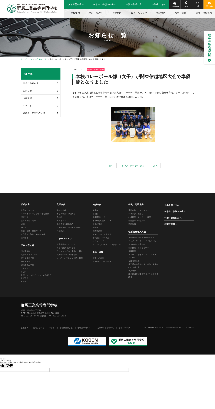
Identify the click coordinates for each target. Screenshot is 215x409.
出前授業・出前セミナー (138, 248)
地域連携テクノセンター (138, 210)
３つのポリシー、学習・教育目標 (35, 214)
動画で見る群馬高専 (65, 224)
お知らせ (27, 90)
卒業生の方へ (159, 4)
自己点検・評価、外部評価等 (33, 234)
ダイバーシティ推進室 (102, 234)
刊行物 (24, 227)
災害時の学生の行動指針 (67, 255)
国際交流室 (97, 231)
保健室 (95, 227)
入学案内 (116, 13)
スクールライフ (139, 13)
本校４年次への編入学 (66, 214)
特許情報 (132, 224)
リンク (52, 328)
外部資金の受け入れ (136, 221)
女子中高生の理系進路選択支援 (141, 237)
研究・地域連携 (204, 13)
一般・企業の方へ (135, 4)
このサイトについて (105, 328)
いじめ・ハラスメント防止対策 (70, 258)
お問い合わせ (209, 4)
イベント (27, 105)
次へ (155, 165)
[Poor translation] (9, 365)
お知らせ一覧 (40, 59)
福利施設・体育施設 (101, 238)
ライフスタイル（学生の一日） (70, 251)
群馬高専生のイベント (66, 244)
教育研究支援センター (102, 221)
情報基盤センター (100, 217)
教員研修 (132, 271)
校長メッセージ (27, 210)
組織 (23, 224)
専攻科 (59, 217)
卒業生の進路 (98, 258)
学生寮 (95, 210)
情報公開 (24, 217)
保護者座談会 (134, 261)
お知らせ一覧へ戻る (133, 165)
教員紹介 (24, 281)
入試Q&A (60, 231)
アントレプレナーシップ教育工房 (107, 245)
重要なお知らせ (30, 83)
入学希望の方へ (76, 4)
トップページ (26, 59)
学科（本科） (62, 210)
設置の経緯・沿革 (28, 221)
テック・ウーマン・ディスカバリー (143, 241)
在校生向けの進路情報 (102, 261)
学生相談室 (97, 224)
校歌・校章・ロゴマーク (31, 231)
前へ (111, 165)
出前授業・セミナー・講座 (139, 217)
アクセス (186, 4)
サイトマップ (124, 328)
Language (175, 4)
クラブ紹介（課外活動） (67, 248)
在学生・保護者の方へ (104, 4)
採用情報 (24, 238)
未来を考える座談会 (136, 244)
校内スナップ (98, 241)
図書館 (95, 214)
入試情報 (27, 98)
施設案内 (161, 13)
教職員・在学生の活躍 (34, 113)
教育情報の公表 (66, 328)
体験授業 (132, 251)
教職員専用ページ (84, 328)
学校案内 (75, 13)
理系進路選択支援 (137, 231)
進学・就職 (180, 13)
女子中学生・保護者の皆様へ (69, 227)
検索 (198, 4)
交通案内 (24, 328)
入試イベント (62, 221)
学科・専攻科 (96, 13)
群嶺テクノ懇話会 (135, 214)
